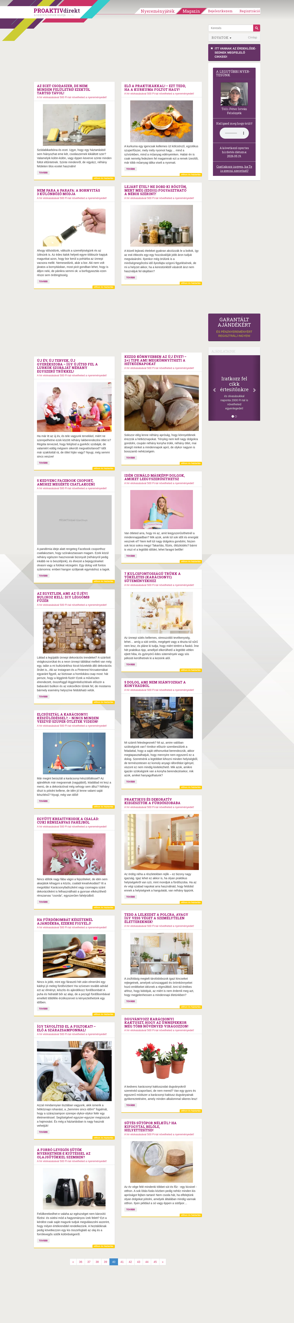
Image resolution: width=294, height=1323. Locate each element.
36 (80, 1261)
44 (147, 1261)
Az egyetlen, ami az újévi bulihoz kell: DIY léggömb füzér (63, 597)
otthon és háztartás (103, 178)
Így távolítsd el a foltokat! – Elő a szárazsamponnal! (66, 1028)
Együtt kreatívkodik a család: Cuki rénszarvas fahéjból (68, 820)
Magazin (191, 11)
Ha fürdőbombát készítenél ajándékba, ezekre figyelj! (65, 921)
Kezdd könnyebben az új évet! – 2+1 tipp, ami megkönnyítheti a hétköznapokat (155, 360)
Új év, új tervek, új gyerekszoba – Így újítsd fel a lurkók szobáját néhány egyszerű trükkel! (67, 366)
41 (122, 1261)
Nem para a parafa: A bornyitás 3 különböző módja (68, 192)
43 (138, 1261)
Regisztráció (249, 11)
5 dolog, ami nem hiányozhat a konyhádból (155, 684)
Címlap (252, 37)
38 (97, 1261)
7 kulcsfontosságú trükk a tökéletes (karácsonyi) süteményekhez (152, 577)
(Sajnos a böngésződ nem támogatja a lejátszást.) (234, 133)
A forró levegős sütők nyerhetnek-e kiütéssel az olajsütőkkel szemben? (63, 1153)
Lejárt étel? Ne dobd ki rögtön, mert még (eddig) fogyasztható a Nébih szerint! (155, 190)
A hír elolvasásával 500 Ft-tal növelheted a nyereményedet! (72, 97)
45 (155, 1261)
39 (105, 1261)
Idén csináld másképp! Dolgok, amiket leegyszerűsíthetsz (154, 477)
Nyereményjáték (158, 11)
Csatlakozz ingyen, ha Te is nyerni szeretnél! (234, 169)
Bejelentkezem (220, 11)
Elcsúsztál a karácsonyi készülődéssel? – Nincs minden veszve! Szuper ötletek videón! (68, 718)
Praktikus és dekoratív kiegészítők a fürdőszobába (152, 801)
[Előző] (212, 388)
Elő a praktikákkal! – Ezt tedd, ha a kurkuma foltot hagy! (155, 87)
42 (130, 1261)
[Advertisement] (118, 53)
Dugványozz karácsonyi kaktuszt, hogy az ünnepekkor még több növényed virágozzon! (156, 1022)
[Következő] (256, 388)
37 (89, 1261)
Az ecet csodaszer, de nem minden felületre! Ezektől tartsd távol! (63, 89)
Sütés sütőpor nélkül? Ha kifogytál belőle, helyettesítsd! (150, 1126)
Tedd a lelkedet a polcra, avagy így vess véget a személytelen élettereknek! (156, 918)
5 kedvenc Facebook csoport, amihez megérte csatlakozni (66, 482)
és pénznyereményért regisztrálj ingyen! (234, 327)
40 (113, 1261)
